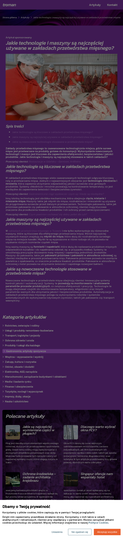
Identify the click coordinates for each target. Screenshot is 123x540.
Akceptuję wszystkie (107, 532)
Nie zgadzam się (79, 532)
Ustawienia (57, 532)
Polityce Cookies (98, 523)
